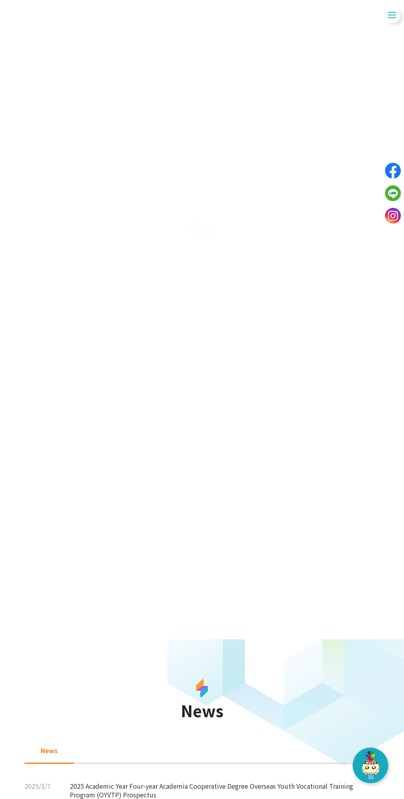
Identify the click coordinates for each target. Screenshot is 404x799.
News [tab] (49, 750)
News (202, 493)
